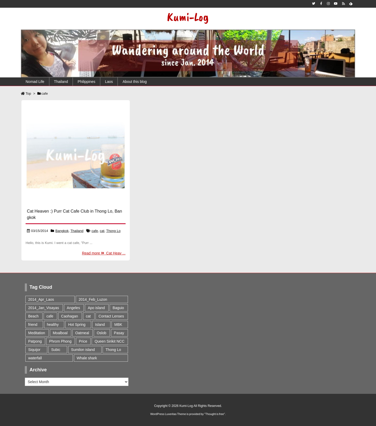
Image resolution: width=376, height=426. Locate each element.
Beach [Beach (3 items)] (33, 316)
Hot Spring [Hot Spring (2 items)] (76, 324)
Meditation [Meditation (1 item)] (36, 333)
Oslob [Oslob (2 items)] (101, 333)
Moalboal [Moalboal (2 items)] (60, 333)
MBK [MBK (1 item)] (118, 324)
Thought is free (214, 414)
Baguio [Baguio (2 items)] (118, 308)
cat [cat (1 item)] (88, 316)
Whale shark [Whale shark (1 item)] (87, 358)
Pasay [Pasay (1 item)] (119, 333)
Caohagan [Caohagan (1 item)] (69, 316)
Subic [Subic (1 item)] (55, 350)
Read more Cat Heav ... (104, 253)
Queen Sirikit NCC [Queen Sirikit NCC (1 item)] (109, 341)
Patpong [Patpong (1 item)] (35, 341)
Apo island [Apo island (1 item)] (96, 308)
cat (102, 231)
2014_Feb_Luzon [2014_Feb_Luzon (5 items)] (93, 299)
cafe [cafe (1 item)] (49, 316)
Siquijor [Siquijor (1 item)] (34, 350)
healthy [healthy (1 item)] (53, 324)
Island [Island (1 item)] (100, 324)
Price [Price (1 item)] (83, 341)
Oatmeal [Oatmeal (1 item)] (82, 333)
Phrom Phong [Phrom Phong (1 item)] (60, 341)
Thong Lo (113, 231)
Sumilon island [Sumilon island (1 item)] (83, 350)
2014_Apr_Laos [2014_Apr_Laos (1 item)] (41, 299)
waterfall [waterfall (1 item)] (35, 358)
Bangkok (62, 231)
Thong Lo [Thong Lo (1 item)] (113, 350)
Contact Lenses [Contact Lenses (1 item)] (111, 316)
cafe (95, 231)
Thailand (77, 231)
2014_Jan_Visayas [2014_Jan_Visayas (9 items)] (43, 308)
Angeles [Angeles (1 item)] (73, 308)
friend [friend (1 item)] (32, 324)
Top (28, 93)
